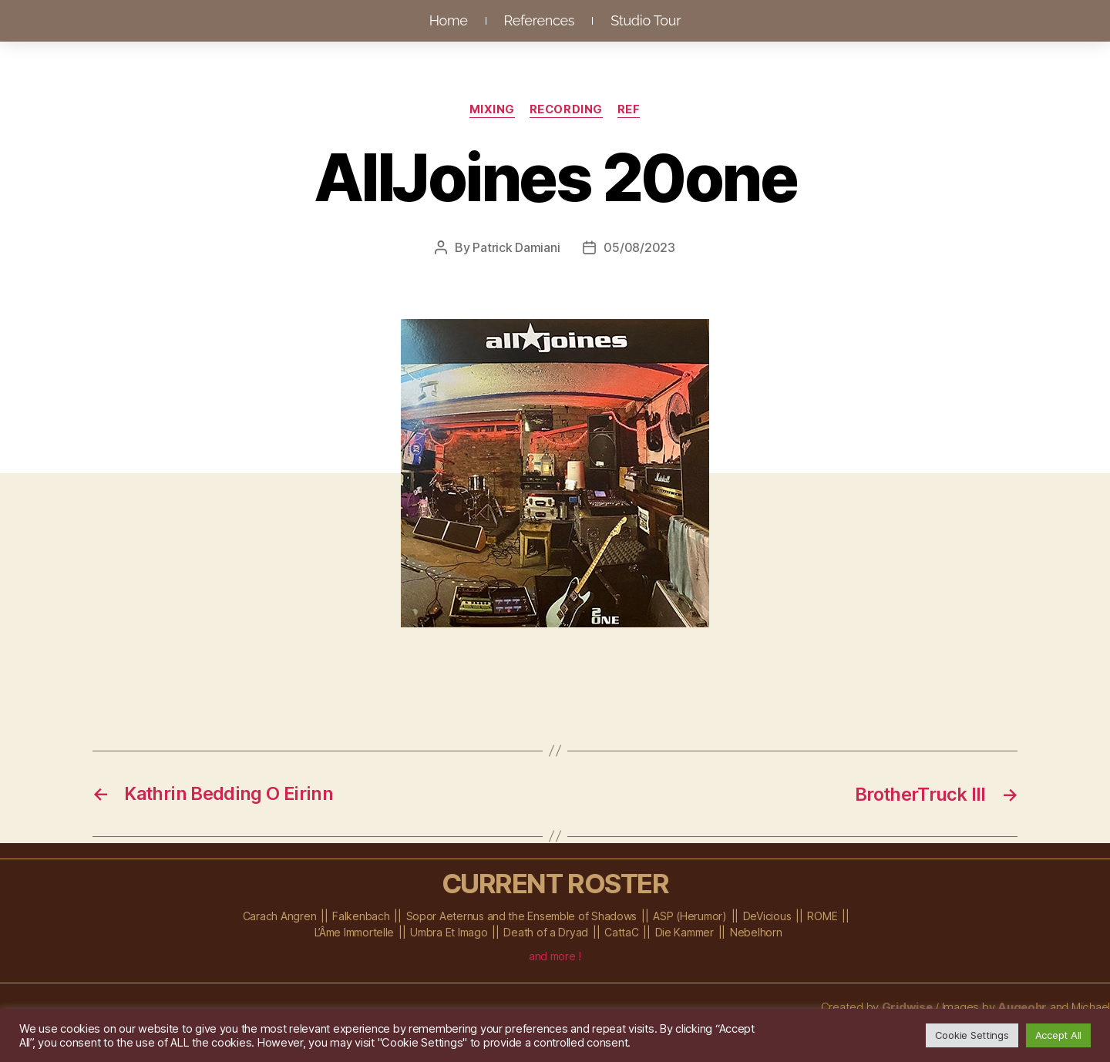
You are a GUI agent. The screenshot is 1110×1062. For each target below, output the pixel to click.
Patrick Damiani (516, 247)
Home (448, 20)
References (539, 20)
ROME (822, 915)
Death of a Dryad (545, 931)
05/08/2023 (639, 247)
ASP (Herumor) (690, 915)
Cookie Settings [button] (972, 1035)
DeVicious (767, 915)
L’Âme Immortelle (354, 931)
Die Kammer (684, 931)
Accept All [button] (1058, 1035)
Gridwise (906, 1006)
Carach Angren (280, 915)
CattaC (621, 931)
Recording (567, 110)
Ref (630, 110)
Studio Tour (645, 20)
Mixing (491, 110)
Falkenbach (360, 915)
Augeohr (1022, 1006)
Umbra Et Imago (448, 931)
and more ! (555, 955)
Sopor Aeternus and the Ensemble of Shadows (521, 915)
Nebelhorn (756, 931)
